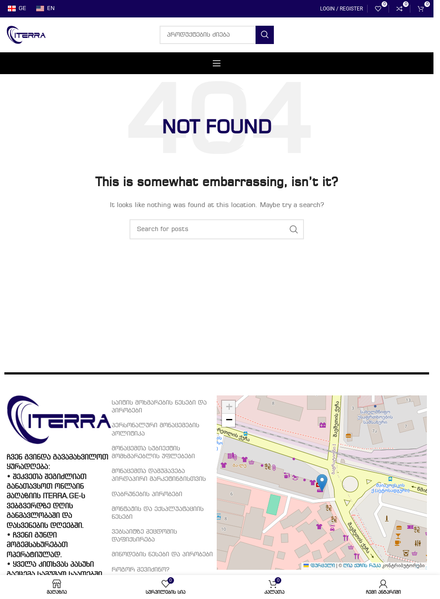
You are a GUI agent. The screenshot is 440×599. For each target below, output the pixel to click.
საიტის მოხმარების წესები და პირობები (159, 407)
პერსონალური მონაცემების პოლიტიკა (155, 429)
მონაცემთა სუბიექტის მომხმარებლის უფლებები (153, 452)
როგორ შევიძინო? (140, 570)
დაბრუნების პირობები (147, 494)
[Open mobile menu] (216, 63)
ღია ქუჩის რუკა (362, 566)
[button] (322, 483)
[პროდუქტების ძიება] (217, 35)
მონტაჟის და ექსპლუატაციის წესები (158, 513)
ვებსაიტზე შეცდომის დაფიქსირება (144, 536)
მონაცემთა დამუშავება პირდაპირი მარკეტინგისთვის (159, 475)
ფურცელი (319, 566)
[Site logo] (26, 35)
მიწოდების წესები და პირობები (162, 554)
